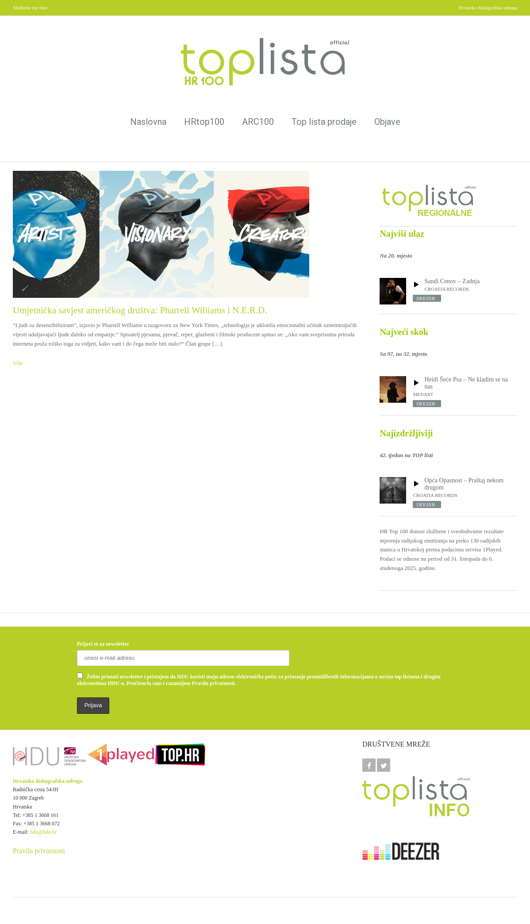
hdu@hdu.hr (43, 832)
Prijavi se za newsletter (103, 644)
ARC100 (258, 121)
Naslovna (148, 121)
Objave (387, 121)
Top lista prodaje (324, 121)
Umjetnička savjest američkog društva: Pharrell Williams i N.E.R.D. (140, 310)
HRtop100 (204, 121)
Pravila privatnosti (39, 851)
